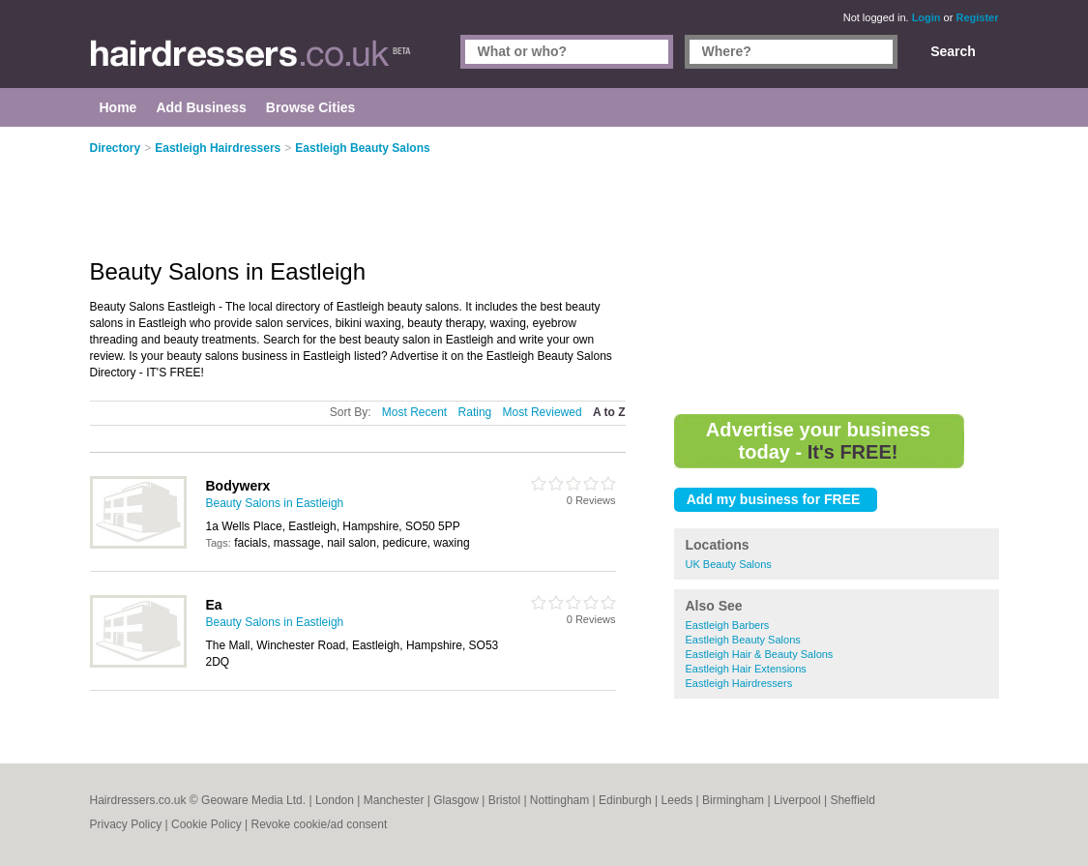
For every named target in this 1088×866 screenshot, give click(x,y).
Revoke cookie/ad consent (318, 824)
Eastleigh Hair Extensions (746, 668)
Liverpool (797, 800)
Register (977, 17)
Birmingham (733, 800)
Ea (214, 604)
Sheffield (852, 800)
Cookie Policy (206, 824)
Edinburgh (625, 800)
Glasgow (456, 800)
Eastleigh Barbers (728, 625)
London (334, 800)
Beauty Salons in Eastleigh (275, 503)
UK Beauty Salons (729, 564)
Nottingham (559, 800)
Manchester (394, 800)
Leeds (677, 800)
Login (926, 17)
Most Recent (414, 412)
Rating (475, 412)
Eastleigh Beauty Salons (743, 639)
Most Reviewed (542, 412)
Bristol (504, 800)
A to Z (609, 412)
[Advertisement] (836, 270)
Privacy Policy (126, 824)
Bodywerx (238, 485)
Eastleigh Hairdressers (739, 683)
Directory (115, 148)
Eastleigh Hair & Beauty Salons (760, 654)
